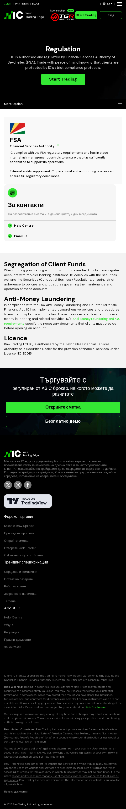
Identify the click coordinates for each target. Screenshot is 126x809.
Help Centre (23, 226)
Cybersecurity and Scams (23, 555)
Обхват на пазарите (18, 579)
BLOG (35, 3)
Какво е (19, 526)
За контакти (12, 647)
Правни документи (17, 640)
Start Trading (86, 15)
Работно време (15, 586)
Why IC (9, 625)
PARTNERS (22, 3)
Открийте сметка (63, 407)
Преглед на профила (19, 533)
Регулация (11, 632)
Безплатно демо (63, 421)
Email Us (20, 236)
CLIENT (8, 3)
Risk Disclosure (96, 707)
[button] (107, 3)
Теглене (10, 601)
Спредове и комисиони (20, 572)
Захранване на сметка (20, 594)
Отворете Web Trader (20, 548)
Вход (111, 15)
